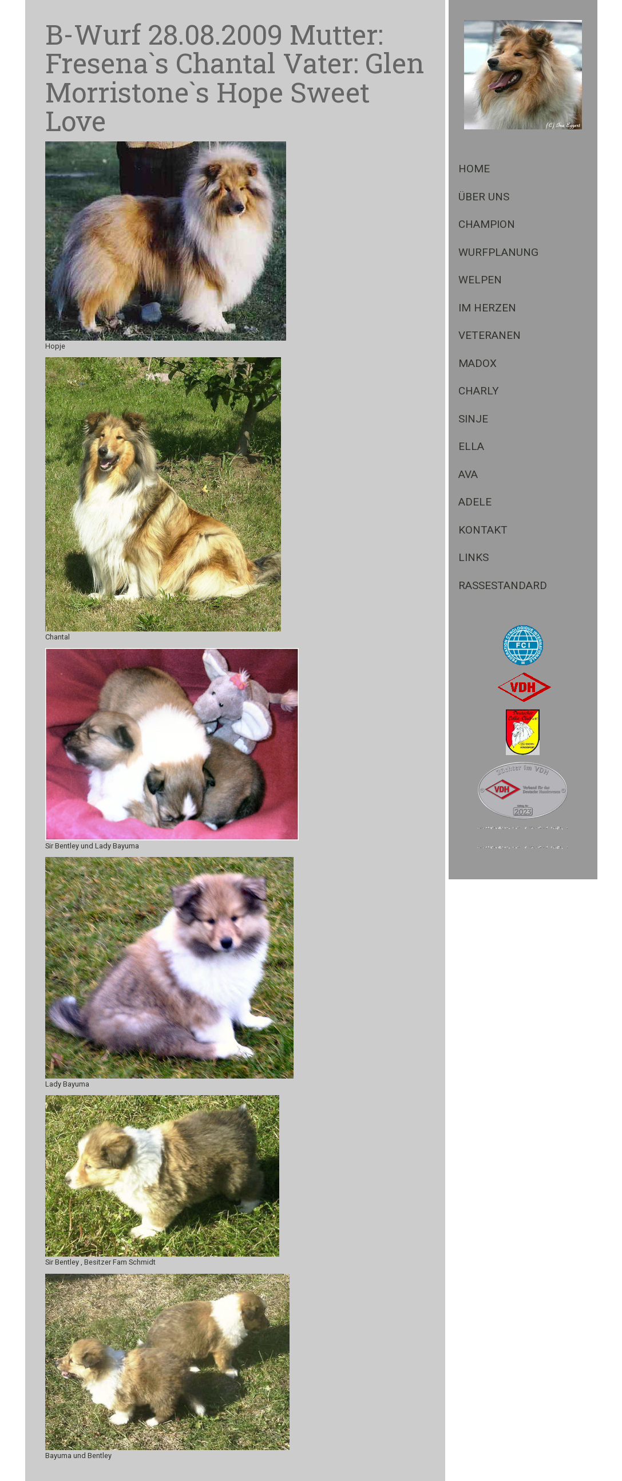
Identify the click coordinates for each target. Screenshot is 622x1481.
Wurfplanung (498, 252)
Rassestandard (502, 585)
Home (474, 168)
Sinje (473, 418)
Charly (478, 390)
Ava (468, 474)
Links (473, 557)
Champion (486, 224)
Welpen (480, 279)
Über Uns (483, 196)
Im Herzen (487, 307)
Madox (477, 363)
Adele (475, 501)
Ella (471, 446)
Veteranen (489, 335)
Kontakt (483, 529)
